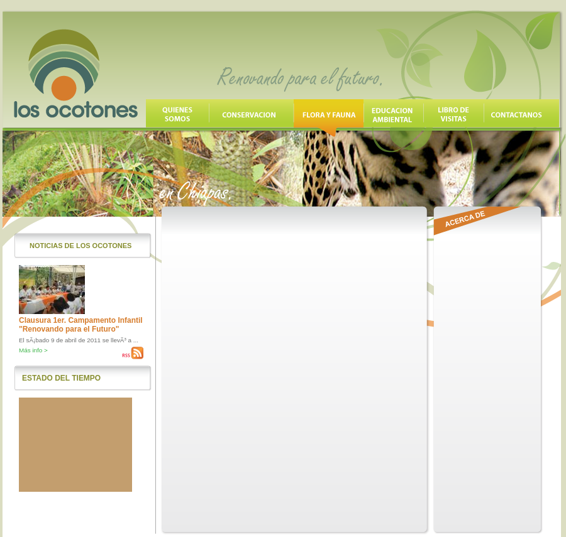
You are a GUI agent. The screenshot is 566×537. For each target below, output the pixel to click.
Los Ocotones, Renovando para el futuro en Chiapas (76, 73)
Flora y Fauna (328, 118)
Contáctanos (521, 118)
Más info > (33, 350)
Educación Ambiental (393, 118)
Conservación (251, 118)
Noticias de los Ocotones (80, 245)
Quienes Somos (177, 118)
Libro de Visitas (453, 118)
